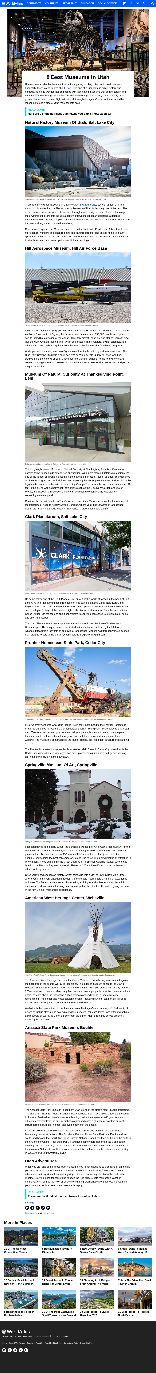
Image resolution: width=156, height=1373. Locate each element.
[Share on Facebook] (32, 1208)
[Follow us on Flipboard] (4, 1350)
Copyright (30, 1343)
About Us (40, 1343)
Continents (34, 3)
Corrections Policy (71, 1343)
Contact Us (13, 1343)
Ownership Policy (87, 1343)
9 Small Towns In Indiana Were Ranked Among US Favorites (132, 1252)
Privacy (22, 1343)
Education (87, 3)
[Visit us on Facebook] (10, 1350)
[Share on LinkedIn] (48, 1208)
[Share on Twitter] (38, 1208)
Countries (51, 3)
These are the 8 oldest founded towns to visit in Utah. (63, 1196)
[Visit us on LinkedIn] (26, 1350)
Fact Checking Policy (53, 1343)
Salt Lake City (88, 204)
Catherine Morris (31, 1213)
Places (51, 1213)
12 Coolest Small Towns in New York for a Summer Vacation (19, 1284)
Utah (68, 88)
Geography (69, 3)
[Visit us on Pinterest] (21, 1350)
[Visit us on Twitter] (15, 1350)
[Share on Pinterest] (43, 1208)
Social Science (107, 3)
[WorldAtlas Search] (152, 3)
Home (4, 1343)
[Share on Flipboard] (27, 1208)
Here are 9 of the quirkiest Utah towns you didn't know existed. (69, 113)
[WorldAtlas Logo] (13, 3)
